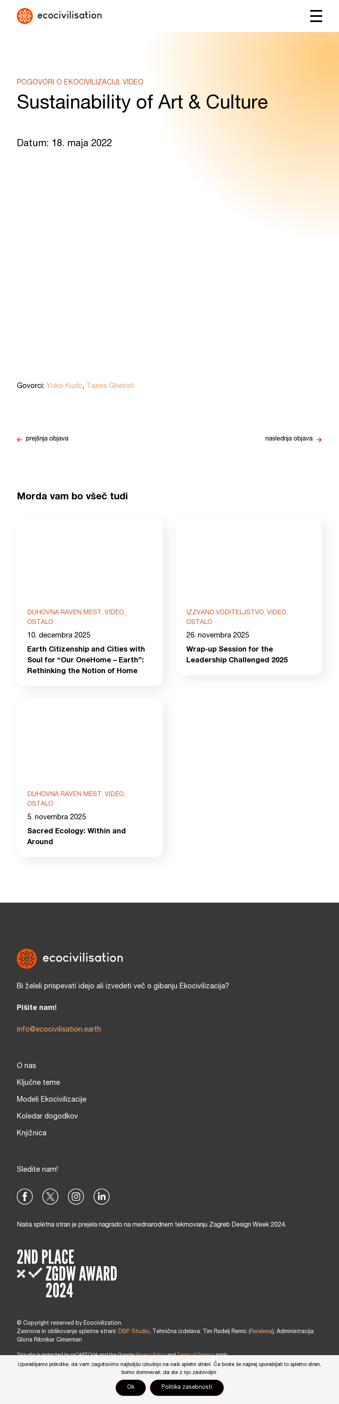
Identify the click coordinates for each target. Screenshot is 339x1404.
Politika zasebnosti (187, 1387)
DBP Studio (134, 1332)
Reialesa (261, 1332)
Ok (130, 1387)
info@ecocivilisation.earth (59, 1030)
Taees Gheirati (110, 386)
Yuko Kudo (64, 386)
